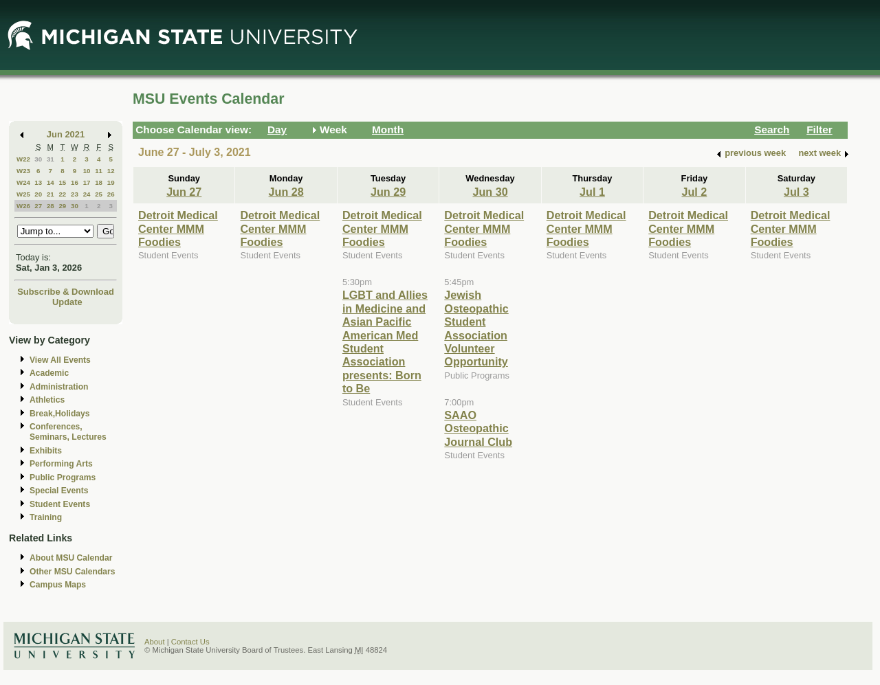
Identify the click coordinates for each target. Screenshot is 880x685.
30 (38, 159)
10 (87, 171)
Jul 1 (592, 192)
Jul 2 (694, 192)
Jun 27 (183, 192)
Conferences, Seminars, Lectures (68, 432)
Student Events (60, 504)
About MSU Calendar (71, 558)
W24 (23, 182)
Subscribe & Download (65, 292)
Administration (59, 387)
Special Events (59, 490)
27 (38, 206)
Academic (49, 373)
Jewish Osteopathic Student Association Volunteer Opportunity (476, 328)
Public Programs (63, 477)
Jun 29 (388, 192)
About (154, 642)
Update (67, 302)
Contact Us (190, 642)
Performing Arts (61, 464)
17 (87, 182)
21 (50, 194)
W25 (23, 194)
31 (50, 159)
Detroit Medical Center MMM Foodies (178, 228)
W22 (23, 159)
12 (111, 171)
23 (74, 194)
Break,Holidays (60, 413)
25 (98, 194)
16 (74, 182)
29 (62, 206)
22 (62, 194)
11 (98, 171)
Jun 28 (286, 192)
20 (38, 194)
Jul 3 (796, 192)
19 (111, 182)
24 (87, 194)
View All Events (60, 360)
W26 (23, 206)
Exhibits (46, 451)
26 (111, 194)
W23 (23, 171)
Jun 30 (489, 192)
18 (98, 182)
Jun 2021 (66, 134)
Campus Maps (58, 584)
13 (38, 182)
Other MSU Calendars (73, 571)
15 (62, 182)
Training (46, 517)
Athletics (47, 400)
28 (50, 206)
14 (50, 182)
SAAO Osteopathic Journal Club (478, 428)
